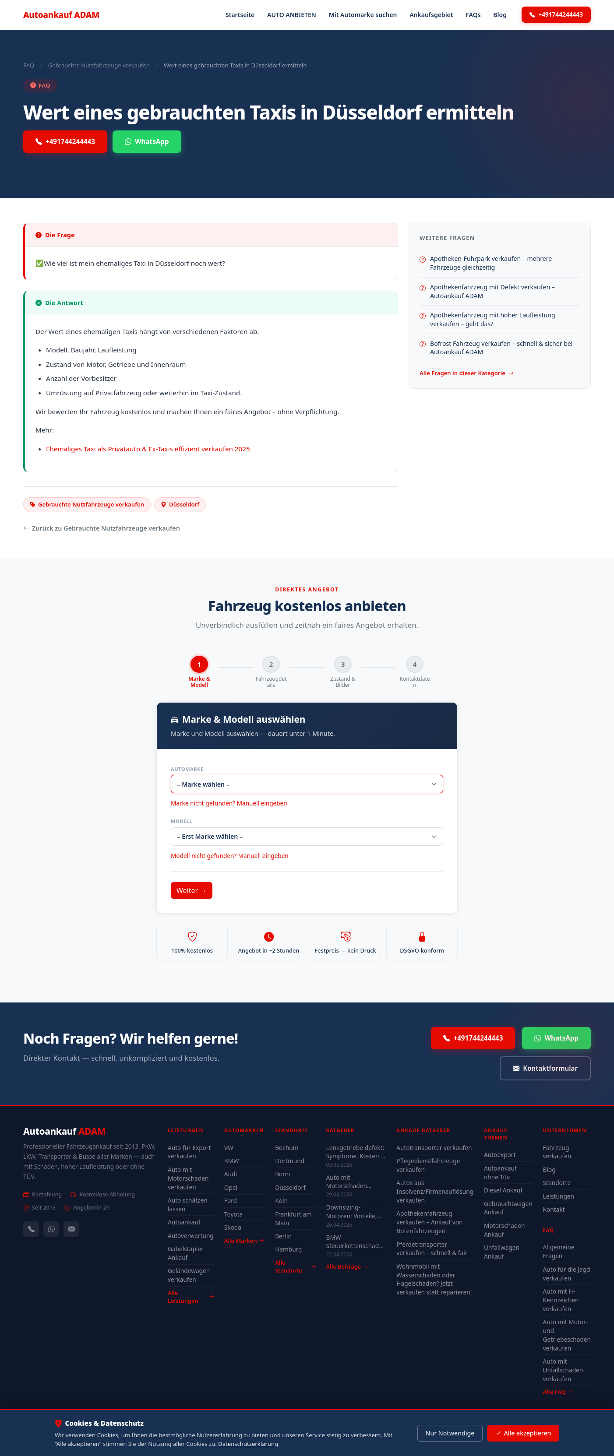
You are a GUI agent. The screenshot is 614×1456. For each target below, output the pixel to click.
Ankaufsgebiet (431, 15)
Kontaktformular (545, 1069)
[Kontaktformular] (71, 1229)
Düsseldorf (290, 1188)
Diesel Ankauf (503, 1190)
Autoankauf (61, 15)
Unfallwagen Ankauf (501, 1252)
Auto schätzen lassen (188, 1204)
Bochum (286, 1147)
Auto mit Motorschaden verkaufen (188, 1179)
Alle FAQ (557, 1392)
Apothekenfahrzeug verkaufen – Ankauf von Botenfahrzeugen (429, 1222)
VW (228, 1147)
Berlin (283, 1236)
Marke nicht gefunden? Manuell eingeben (229, 803)
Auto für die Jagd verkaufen (566, 1273)
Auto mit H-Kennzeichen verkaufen (561, 1300)
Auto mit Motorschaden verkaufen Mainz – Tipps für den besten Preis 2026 (355, 1182)
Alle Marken (244, 1241)
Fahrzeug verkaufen (557, 1152)
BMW (231, 1161)
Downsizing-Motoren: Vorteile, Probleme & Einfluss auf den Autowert (354, 1211)
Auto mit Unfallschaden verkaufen (563, 1370)
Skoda (232, 1228)
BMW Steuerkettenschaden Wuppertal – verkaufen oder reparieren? (356, 1242)
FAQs (473, 15)
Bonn (282, 1174)
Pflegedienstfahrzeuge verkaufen (428, 1165)
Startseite (240, 15)
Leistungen (558, 1196)
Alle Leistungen (191, 1297)
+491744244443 (556, 14)
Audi (230, 1174)
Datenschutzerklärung (248, 1444)
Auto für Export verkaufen (189, 1152)
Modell (181, 821)
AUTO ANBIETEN (291, 15)
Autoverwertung (191, 1235)
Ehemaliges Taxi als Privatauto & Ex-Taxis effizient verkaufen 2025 (148, 448)
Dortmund (289, 1161)
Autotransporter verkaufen (434, 1147)
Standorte (557, 1183)
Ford (230, 1201)
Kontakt (554, 1210)
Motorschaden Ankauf (504, 1229)
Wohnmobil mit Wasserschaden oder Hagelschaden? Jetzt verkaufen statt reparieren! (434, 1279)
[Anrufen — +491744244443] (31, 1229)
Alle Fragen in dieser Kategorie (467, 373)
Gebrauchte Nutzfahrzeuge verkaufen (99, 65)
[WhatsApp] (51, 1229)
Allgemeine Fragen (559, 1251)
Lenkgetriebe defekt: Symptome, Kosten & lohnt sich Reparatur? (356, 1151)
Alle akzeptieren (523, 1433)
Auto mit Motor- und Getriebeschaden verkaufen (567, 1335)
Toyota (233, 1214)
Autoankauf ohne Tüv (500, 1172)
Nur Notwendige (449, 1433)
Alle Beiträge (347, 1267)
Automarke (187, 769)
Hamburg (288, 1249)
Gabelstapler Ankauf (186, 1253)
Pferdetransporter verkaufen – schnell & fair (431, 1248)
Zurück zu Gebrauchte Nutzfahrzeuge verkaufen (101, 528)
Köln (281, 1201)
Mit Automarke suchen (363, 15)
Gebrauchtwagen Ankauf (508, 1208)
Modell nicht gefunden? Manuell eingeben (230, 856)
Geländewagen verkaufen (189, 1275)
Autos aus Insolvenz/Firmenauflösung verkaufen (434, 1192)
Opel (230, 1188)
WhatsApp (147, 142)
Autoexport (499, 1155)
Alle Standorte (295, 1267)
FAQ (28, 65)
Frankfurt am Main (293, 1218)
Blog (500, 15)
